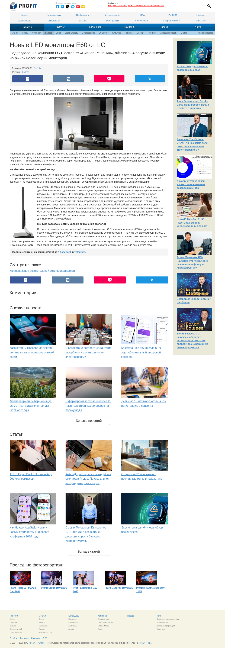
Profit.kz (37, 68)
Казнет (24, 15)
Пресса (164, 26)
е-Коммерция (141, 21)
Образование (88, 33)
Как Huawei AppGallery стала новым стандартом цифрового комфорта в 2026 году (29, 532)
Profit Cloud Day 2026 (54, 587)
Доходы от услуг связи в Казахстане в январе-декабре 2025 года (191, 184)
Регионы (129, 33)
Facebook (65, 252)
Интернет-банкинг (171, 21)
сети (107, 626)
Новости (27, 27)
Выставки (72, 619)
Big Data (83, 21)
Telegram (79, 252)
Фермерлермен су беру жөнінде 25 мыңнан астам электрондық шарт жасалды (31, 406)
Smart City (200, 21)
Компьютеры (103, 619)
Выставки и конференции (167, 619)
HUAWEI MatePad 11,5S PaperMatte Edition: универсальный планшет (192, 222)
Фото (198, 26)
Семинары (73, 622)
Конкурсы (72, 626)
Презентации (162, 622)
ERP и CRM (171, 15)
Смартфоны (54, 21)
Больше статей (89, 551)
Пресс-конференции (165, 626)
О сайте (13, 638)
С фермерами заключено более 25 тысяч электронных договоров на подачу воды (88, 406)
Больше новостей (89, 421)
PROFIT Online (37, 643)
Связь (25, 33)
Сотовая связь (54, 15)
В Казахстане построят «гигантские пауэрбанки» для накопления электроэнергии (88, 352)
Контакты (35, 638)
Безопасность (24, 21)
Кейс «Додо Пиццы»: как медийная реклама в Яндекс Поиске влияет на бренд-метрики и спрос (88, 479)
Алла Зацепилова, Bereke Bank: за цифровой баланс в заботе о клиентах (193, 104)
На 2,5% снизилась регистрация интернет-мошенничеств (136, 5)
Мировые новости (168, 33)
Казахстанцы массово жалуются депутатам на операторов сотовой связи (32, 352)
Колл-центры (112, 21)
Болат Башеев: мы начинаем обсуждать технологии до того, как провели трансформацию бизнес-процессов (192, 340)
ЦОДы (142, 15)
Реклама (24, 638)
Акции (71, 629)
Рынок (42, 622)
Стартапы (200, 15)
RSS (45, 638)
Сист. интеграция (105, 622)
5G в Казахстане (83, 15)
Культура (116, 33)
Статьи (61, 26)
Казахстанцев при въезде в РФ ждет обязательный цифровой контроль (141, 352)
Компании (129, 26)
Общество (104, 33)
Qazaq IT (185, 33)
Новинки (152, 33)
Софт (58, 33)
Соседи (140, 33)
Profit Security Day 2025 (119, 587)
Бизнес (14, 33)
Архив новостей (205, 33)
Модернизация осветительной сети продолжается (42, 270)
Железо (48, 33)
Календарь (95, 26)
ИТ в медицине (112, 15)
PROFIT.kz (145, 643)
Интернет (36, 33)
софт (21, 629)
